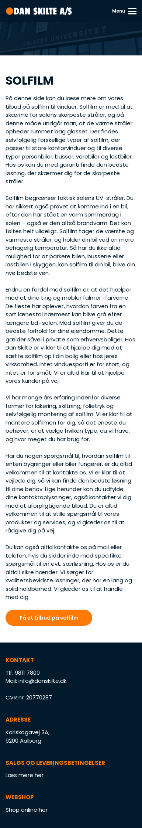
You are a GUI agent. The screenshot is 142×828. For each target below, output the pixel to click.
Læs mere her (25, 775)
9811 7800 (27, 673)
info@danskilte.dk (42, 681)
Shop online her (27, 810)
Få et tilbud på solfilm (49, 617)
